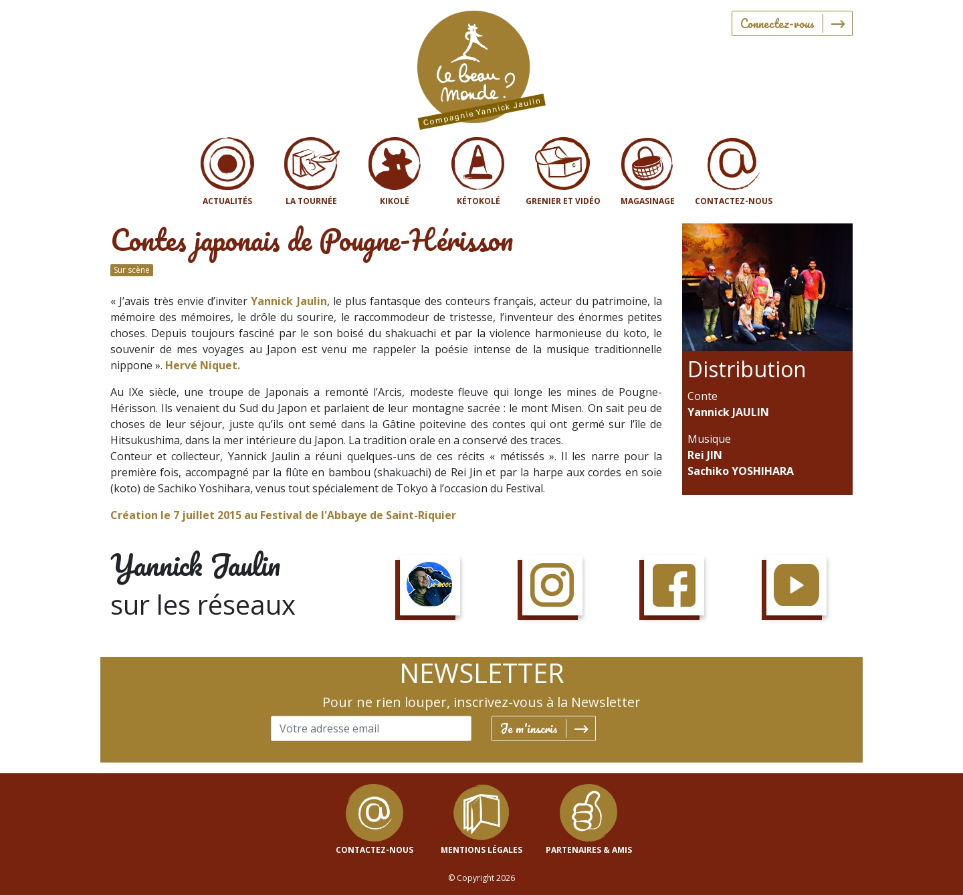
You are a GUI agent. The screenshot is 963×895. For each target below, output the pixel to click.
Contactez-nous (733, 201)
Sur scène (132, 270)
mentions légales (481, 850)
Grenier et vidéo (563, 201)
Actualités (227, 201)
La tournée (311, 201)
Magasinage (648, 201)
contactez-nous (374, 850)
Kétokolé (478, 201)
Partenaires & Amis (589, 850)
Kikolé (394, 201)
